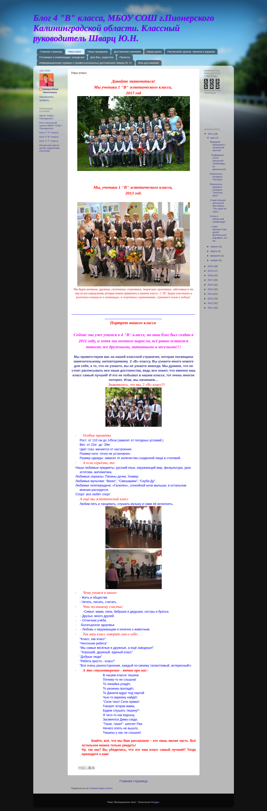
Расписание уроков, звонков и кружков (191, 51)
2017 (210, 280)
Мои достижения (148, 62)
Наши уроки (154, 51)
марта (214, 251)
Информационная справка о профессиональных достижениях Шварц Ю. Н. (85, 62)
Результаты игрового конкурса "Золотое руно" (216, 190)
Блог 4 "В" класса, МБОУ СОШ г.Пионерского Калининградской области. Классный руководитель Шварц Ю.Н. (123, 28)
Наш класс (74, 51)
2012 (210, 303)
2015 (210, 289)
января (215, 260)
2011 (210, 307)
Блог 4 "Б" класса (49, 136)
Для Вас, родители (102, 57)
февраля (216, 255)
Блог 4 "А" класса (49, 132)
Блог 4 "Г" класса (48, 141)
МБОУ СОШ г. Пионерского (47, 117)
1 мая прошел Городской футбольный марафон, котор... (218, 233)
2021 (210, 133)
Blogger (155, 802)
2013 (210, 298)
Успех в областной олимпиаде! (217, 219)
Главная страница (51, 51)
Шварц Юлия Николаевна (50, 91)
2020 (210, 266)
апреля (215, 246)
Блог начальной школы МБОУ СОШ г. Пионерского (50, 125)
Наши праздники (97, 51)
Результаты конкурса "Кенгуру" (216, 177)
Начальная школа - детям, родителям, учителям (50, 148)
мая (213, 138)
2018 (210, 275)
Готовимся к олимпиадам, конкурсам (61, 57)
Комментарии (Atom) (101, 788)
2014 (210, 294)
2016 (210, 284)
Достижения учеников (127, 51)
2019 (210, 271)
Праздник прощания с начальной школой (217, 146)
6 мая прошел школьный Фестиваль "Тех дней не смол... (218, 206)
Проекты (125, 57)
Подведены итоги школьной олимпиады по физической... (219, 162)
